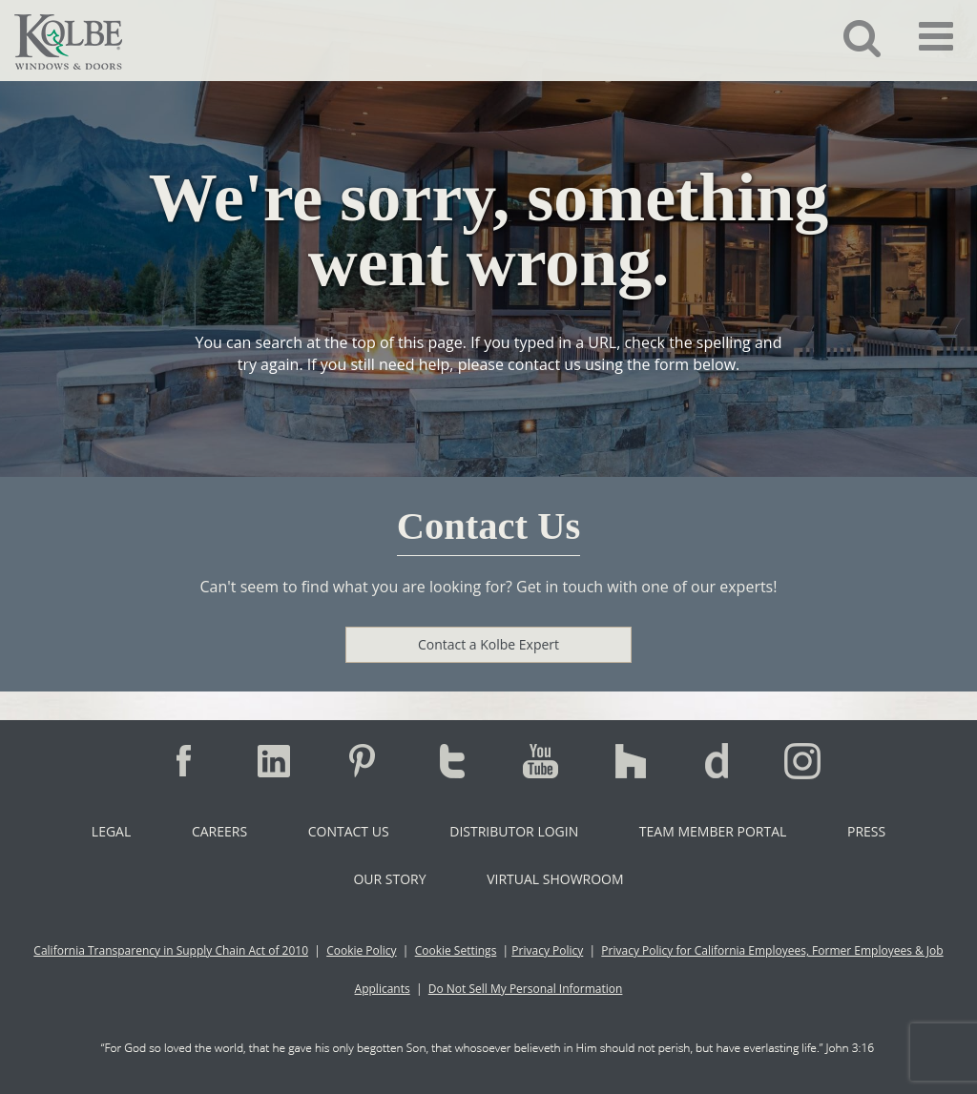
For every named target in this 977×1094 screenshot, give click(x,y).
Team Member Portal (712, 831)
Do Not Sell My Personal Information (525, 988)
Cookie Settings (456, 950)
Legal (111, 831)
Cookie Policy (361, 950)
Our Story (389, 879)
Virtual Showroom (555, 879)
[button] (848, 37)
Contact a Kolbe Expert (488, 644)
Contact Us (348, 831)
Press (866, 831)
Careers (219, 831)
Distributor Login (513, 831)
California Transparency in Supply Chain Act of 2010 (170, 950)
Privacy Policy (547, 950)
